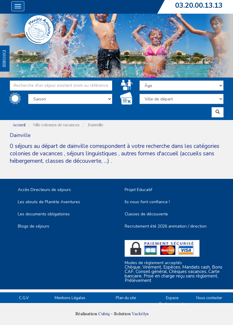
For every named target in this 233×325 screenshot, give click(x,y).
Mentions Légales (70, 298)
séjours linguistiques (92, 153)
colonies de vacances (37, 153)
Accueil (19, 124)
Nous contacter (209, 298)
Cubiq (104, 313)
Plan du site (126, 298)
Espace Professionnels (172, 301)
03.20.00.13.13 (199, 5)
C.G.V (24, 298)
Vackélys (140, 313)
